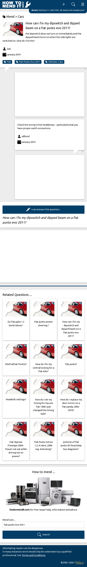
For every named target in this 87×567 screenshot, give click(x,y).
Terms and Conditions (33, 555)
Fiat (7, 61)
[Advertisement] (49, 94)
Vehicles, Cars (54, 61)
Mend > (10, 17)
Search (43, 535)
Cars (21, 16)
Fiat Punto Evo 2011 (28, 61)
